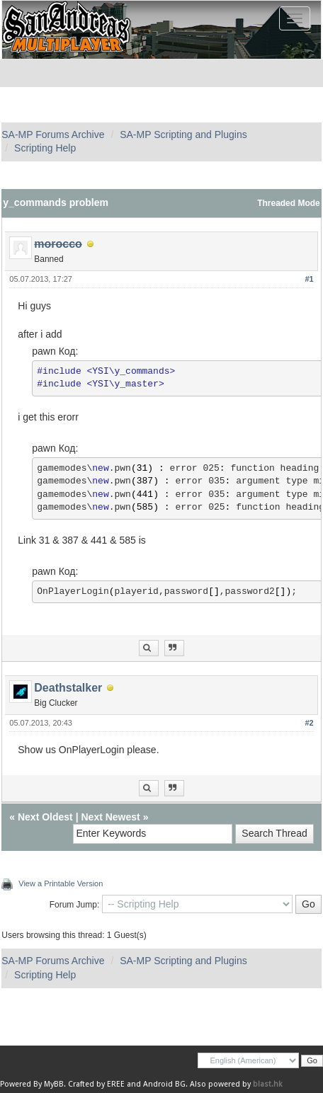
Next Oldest (45, 817)
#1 (309, 279)
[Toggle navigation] (294, 18)
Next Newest (110, 817)
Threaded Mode (288, 203)
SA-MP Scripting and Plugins (183, 134)
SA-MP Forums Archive (52, 134)
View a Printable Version (60, 883)
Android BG (164, 1084)
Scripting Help (45, 148)
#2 (309, 723)
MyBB (54, 1084)
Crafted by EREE (96, 1084)
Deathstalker (68, 688)
